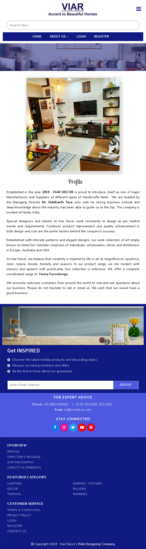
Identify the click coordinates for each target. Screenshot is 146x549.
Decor (12, 489)
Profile (13, 452)
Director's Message (24, 457)
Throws (14, 494)
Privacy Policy (19, 515)
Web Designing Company (96, 544)
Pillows (79, 489)
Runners (80, 494)
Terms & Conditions (23, 510)
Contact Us (16, 531)
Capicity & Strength (24, 467)
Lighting (14, 483)
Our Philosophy (20, 462)
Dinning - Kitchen (87, 483)
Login (12, 520)
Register (14, 526)
